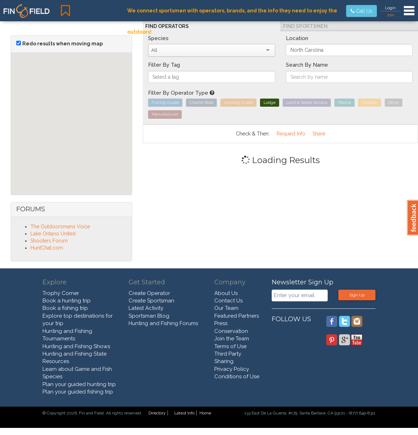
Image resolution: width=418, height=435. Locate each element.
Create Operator (149, 293)
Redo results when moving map (62, 43)
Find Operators (167, 26)
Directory (157, 413)
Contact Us (228, 300)
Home (205, 413)
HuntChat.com (46, 248)
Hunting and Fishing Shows (76, 346)
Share (318, 133)
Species (158, 38)
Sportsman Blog (149, 316)
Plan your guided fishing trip (78, 392)
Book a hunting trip (67, 300)
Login (390, 7)
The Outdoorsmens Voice (60, 226)
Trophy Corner (61, 293)
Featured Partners (236, 316)
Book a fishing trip (65, 308)
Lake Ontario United (52, 233)
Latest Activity (146, 308)
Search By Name (307, 65)
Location (297, 38)
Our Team (226, 308)
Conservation (231, 331)
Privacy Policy (231, 369)
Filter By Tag (164, 65)
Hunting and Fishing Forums (163, 323)
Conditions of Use (236, 376)
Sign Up (357, 294)
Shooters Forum (49, 241)
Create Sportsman (151, 300)
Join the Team (231, 338)
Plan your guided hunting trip (79, 384)
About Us (226, 293)
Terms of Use (230, 346)
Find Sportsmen (305, 26)
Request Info (291, 133)
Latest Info (184, 413)
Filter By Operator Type (181, 93)
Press (220, 323)
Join (390, 14)
